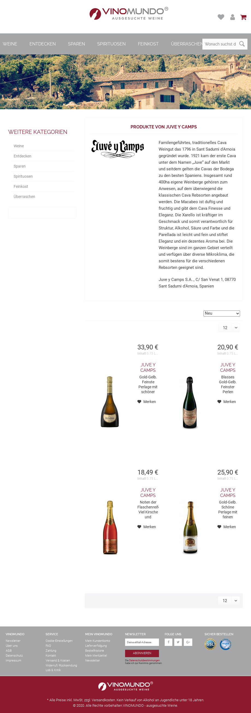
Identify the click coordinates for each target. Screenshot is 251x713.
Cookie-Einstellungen (59, 641)
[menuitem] (222, 17)
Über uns (12, 646)
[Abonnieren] (142, 653)
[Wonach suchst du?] (224, 44)
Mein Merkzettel (96, 655)
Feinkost (21, 186)
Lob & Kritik (53, 670)
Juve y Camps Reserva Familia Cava (228, 367)
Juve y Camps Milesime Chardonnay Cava (228, 492)
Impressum (13, 660)
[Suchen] (242, 44)
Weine (19, 146)
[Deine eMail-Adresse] (142, 642)
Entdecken (22, 156)
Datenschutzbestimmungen (144, 660)
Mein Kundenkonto (97, 641)
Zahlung (51, 650)
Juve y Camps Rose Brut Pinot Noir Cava (148, 492)
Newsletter (13, 641)
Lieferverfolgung (96, 646)
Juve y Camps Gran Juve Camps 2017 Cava (148, 367)
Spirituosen (23, 176)
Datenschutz (14, 655)
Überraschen (24, 196)
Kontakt (51, 655)
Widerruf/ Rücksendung (61, 665)
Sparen (20, 166)
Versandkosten (103, 700)
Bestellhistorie (94, 650)
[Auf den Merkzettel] (146, 401)
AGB (9, 650)
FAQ (48, 646)
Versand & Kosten (58, 660)
